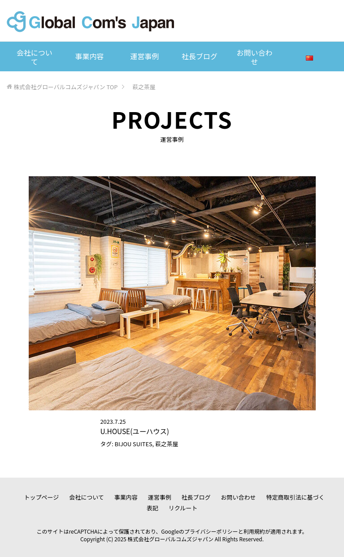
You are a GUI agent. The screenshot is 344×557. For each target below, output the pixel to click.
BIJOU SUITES (133, 444)
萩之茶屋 (166, 444)
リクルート (183, 508)
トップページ (41, 497)
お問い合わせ (255, 57)
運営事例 (144, 56)
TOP (65, 87)
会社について (34, 57)
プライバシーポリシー (211, 531)
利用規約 (254, 531)
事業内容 (89, 56)
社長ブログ (200, 56)
